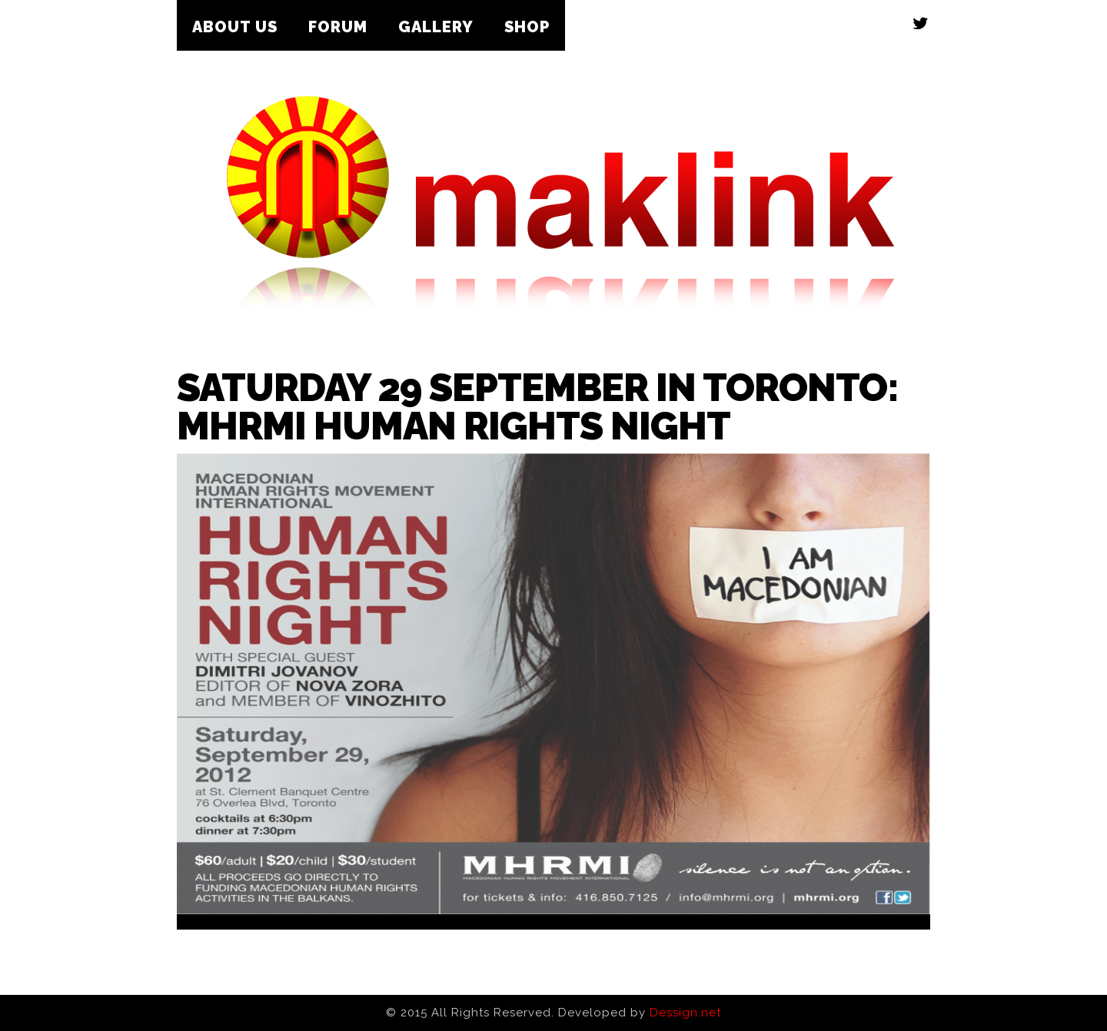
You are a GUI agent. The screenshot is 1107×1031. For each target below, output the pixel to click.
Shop (527, 27)
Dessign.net (685, 1012)
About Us (235, 27)
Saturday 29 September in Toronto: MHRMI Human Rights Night (538, 407)
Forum (337, 27)
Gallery (436, 27)
